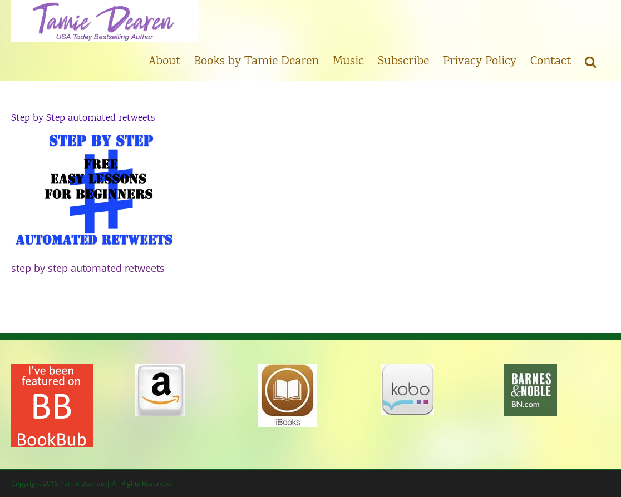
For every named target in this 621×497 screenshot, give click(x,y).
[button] (590, 61)
